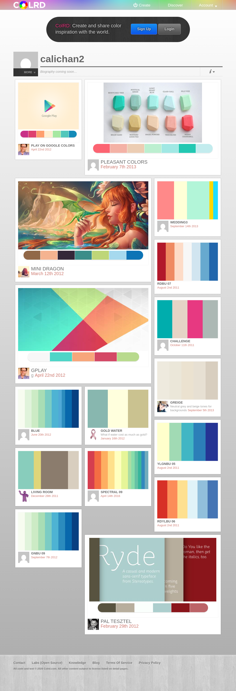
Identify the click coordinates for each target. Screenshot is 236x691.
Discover (175, 5)
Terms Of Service (119, 663)
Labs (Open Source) (47, 663)
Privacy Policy (150, 663)
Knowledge (77, 663)
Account (206, 5)
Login (169, 29)
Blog (96, 663)
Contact (19, 663)
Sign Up (144, 29)
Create (145, 5)
